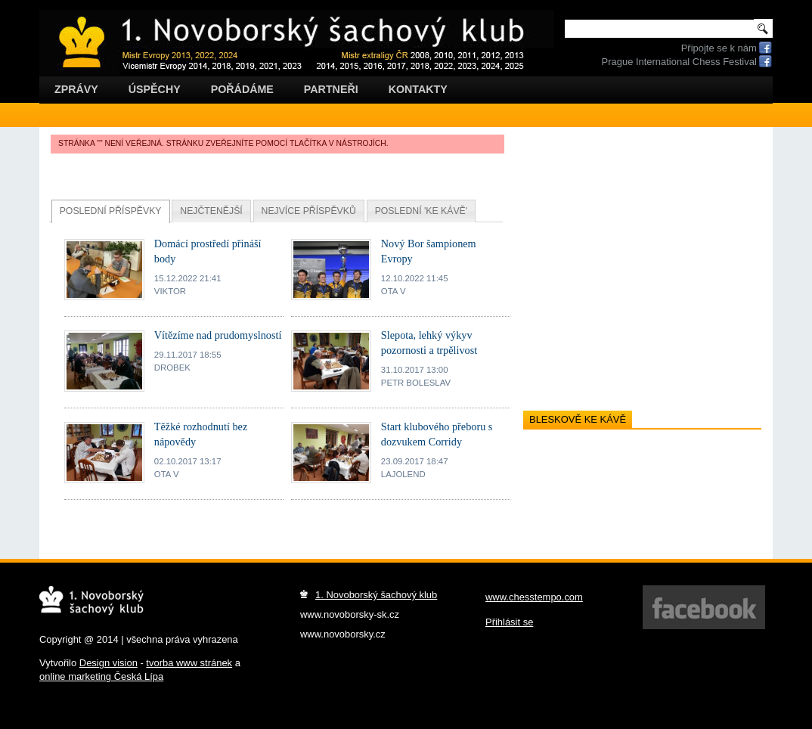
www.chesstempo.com (534, 597)
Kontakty (418, 89)
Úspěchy (155, 89)
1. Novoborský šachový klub (376, 594)
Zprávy (76, 89)
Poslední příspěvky (111, 211)
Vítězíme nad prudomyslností (218, 335)
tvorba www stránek (189, 663)
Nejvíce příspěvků (309, 211)
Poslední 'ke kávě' (421, 211)
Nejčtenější (211, 211)
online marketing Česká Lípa (101, 676)
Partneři (331, 89)
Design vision (108, 663)
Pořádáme (242, 89)
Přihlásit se (509, 622)
